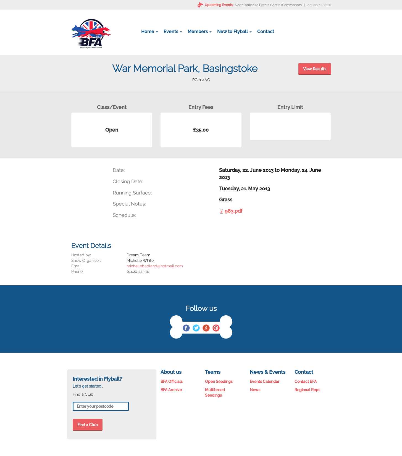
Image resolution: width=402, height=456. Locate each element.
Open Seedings (219, 381)
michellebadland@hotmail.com (155, 266)
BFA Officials (172, 381)
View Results (314, 69)
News (255, 390)
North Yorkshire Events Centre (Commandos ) (269, 5)
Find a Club (87, 425)
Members (200, 31)
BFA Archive (171, 390)
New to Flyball (234, 31)
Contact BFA (306, 381)
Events (173, 31)
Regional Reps (307, 390)
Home (149, 31)
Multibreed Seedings (215, 393)
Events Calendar (264, 381)
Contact (265, 31)
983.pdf (233, 211)
